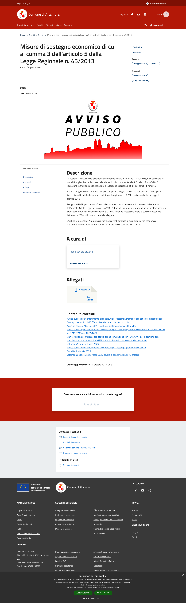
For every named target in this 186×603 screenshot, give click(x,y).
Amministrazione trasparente (106, 551)
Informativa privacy (102, 556)
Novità (32, 34)
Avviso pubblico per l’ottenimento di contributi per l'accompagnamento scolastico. (106, 347)
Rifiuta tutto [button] (103, 593)
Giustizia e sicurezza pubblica (106, 514)
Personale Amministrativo (28, 533)
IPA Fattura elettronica (65, 570)
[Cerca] (166, 14)
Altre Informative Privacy (105, 561)
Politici (20, 528)
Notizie (135, 510)
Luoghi (135, 532)
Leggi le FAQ (60, 561)
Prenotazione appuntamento (67, 551)
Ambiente (98, 524)
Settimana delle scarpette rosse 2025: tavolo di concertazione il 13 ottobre (103, 355)
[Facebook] (130, 14)
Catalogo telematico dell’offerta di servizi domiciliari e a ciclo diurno (99, 322)
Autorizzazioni (100, 533)
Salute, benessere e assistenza (107, 528)
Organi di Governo (25, 510)
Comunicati (137, 515)
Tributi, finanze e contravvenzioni (108, 519)
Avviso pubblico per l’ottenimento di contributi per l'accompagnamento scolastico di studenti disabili (115, 318)
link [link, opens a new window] (118, 587)
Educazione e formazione (104, 510)
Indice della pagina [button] (30, 168)
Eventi (134, 537)
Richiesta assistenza (64, 565)
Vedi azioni (138, 52)
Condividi (138, 47)
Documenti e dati (24, 538)
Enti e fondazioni (24, 524)
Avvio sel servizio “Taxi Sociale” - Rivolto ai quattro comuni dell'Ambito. (101, 326)
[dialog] (93, 587)
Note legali (98, 565)
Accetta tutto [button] (83, 593)
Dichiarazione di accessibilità (106, 570)
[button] (93, 598)
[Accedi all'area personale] (156, 3)
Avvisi (41, 34)
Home (22, 34)
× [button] (183, 575)
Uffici (19, 519)
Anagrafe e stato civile (65, 510)
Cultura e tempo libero (65, 515)
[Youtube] (136, 14)
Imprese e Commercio (64, 519)
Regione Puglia (23, 3)
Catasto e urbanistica (64, 524)
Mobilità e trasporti (63, 528)
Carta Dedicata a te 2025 (79, 351)
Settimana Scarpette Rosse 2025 (83, 344)
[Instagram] (142, 14)
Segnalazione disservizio (66, 556)
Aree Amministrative (26, 515)
